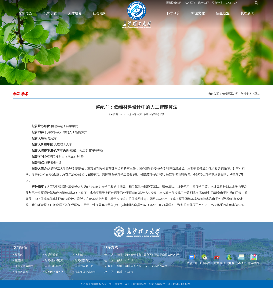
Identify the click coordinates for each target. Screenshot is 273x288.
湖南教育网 (21, 271)
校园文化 (198, 13)
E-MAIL (241, 259)
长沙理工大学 (230, 93)
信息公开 (192, 259)
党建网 (19, 260)
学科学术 (246, 93)
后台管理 (217, 2)
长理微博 (216, 259)
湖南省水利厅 (53, 266)
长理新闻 (247, 13)
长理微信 (204, 259)
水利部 (79, 254)
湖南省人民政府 (54, 260)
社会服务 (99, 13)
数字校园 (253, 259)
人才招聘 (189, 2)
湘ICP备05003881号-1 (180, 284)
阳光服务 (229, 259)
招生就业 (223, 13)
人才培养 (75, 13)
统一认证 (203, 2)
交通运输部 (51, 254)
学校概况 (25, 13)
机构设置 (50, 13)
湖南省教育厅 (83, 260)
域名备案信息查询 (85, 271)
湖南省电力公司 (84, 266)
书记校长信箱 (173, 2)
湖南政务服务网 (54, 271)
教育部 (19, 254)
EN (235, 2)
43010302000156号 (136, 284)
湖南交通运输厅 (24, 266)
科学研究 (173, 13)
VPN (228, 2)
